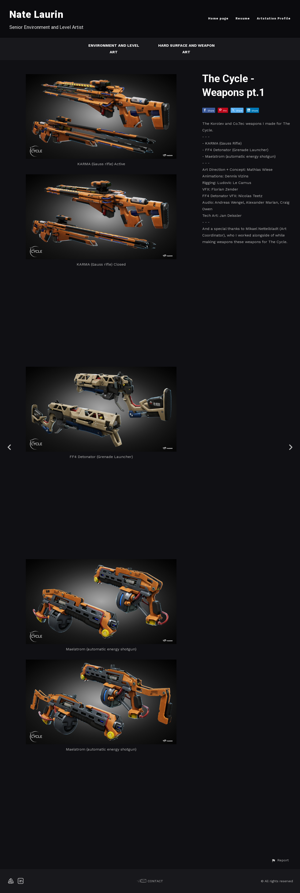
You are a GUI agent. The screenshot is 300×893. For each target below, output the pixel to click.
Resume (243, 18)
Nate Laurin (36, 14)
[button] (280, 860)
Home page (218, 18)
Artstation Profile (274, 18)
